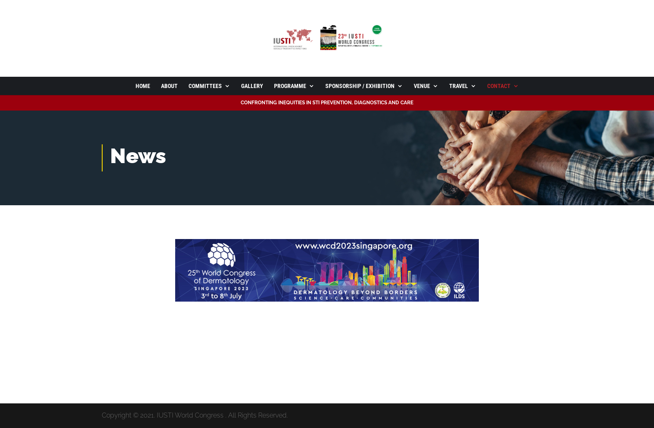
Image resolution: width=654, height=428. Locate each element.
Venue (422, 86)
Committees (205, 86)
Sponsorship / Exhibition (360, 86)
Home (143, 86)
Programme (290, 86)
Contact (499, 86)
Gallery (252, 86)
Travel (458, 86)
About (169, 86)
